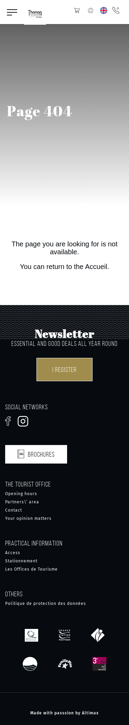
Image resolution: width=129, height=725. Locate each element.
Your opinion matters (28, 518)
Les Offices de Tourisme (31, 569)
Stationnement (21, 561)
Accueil (96, 266)
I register (64, 369)
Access (12, 552)
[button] (12, 12)
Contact (13, 510)
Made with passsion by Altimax (64, 713)
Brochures (36, 453)
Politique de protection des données (45, 603)
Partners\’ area (22, 502)
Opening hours (21, 493)
